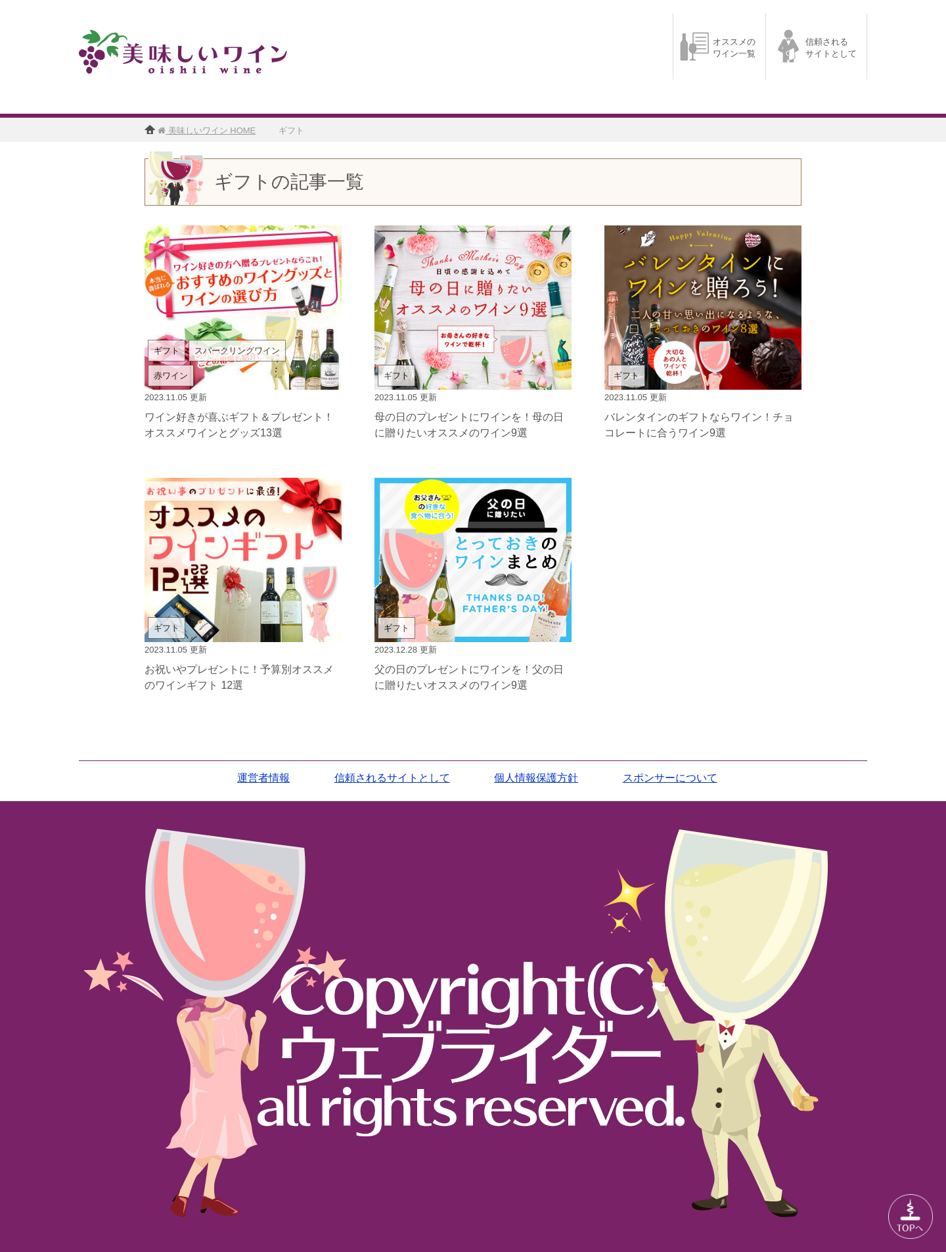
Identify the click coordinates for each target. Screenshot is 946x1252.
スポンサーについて (670, 777)
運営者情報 (263, 777)
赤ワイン (171, 376)
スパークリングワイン (237, 351)
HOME (211, 130)
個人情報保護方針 (536, 777)
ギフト (166, 351)
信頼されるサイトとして (831, 47)
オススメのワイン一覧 (734, 47)
